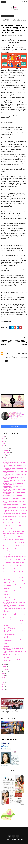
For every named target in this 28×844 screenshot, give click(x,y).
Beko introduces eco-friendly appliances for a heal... (15, 475)
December (6, 447)
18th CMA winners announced (11, 555)
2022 (3, 443)
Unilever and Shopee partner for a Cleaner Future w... (14, 599)
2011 (3, 689)
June (4, 457)
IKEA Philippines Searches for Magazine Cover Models (13, 563)
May (4, 664)
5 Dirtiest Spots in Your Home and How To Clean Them (14, 490)
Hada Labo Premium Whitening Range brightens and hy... (13, 502)
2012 (3, 688)
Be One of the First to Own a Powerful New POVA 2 (14, 642)
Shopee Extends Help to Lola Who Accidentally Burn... (12, 633)
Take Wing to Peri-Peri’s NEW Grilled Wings (14, 532)
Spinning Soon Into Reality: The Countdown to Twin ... (14, 636)
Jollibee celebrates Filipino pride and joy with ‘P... (15, 572)
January (5, 671)
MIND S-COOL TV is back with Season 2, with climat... (15, 656)
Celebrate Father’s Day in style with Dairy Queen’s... (14, 602)
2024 (3, 440)
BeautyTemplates (18, 839)
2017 (3, 679)
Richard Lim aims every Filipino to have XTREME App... (13, 618)
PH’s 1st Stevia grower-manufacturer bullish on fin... (15, 557)
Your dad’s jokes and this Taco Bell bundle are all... (14, 624)
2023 (3, 442)
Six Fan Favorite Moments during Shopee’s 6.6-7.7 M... (14, 587)
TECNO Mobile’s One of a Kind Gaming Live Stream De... (14, 596)
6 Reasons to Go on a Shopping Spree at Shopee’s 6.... (14, 659)
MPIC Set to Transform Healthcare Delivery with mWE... (14, 468)
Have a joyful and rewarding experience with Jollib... (15, 511)
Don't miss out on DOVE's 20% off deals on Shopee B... (14, 459)
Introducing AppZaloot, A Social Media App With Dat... (14, 621)
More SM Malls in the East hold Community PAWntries (14, 493)
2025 (3, 438)
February (5, 669)
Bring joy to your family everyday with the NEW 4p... (14, 523)
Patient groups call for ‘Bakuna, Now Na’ (14, 608)
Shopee (9, 19)
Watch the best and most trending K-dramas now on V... (13, 484)
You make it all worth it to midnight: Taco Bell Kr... (14, 543)
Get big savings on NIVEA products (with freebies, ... (14, 615)
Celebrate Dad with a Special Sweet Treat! (14, 613)
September (6, 452)
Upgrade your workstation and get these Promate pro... (14, 639)
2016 (3, 681)
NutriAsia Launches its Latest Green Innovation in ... (13, 569)
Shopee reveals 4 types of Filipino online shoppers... (14, 499)
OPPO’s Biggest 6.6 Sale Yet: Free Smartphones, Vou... (12, 627)
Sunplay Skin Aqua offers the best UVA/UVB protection (14, 508)
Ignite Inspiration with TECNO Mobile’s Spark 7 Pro (15, 560)
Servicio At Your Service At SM (11, 654)
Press (5, 19)
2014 (3, 684)
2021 (3, 445)
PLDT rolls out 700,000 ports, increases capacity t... (13, 605)
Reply (6, 361)
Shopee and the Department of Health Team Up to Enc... (15, 581)
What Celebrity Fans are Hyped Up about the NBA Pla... (15, 514)
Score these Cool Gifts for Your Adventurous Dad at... (15, 566)
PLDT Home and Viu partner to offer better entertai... (14, 593)
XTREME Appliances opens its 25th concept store (14, 651)
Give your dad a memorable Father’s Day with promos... (14, 546)
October (5, 450)
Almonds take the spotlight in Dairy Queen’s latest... (15, 505)
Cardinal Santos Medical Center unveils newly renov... (13, 540)
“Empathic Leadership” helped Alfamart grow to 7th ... (14, 534)
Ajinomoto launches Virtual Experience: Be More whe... (14, 517)
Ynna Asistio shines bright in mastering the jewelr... (15, 471)
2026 (3, 436)
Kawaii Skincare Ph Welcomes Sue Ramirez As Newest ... (14, 645)
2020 (3, 673)
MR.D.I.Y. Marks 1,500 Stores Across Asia (14, 662)
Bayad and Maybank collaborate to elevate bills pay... (14, 610)
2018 (3, 677)
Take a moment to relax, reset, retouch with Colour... (15, 575)
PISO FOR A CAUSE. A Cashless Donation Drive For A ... (15, 465)
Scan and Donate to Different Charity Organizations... (13, 487)
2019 (3, 675)
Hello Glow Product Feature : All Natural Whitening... (13, 526)
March (5, 668)
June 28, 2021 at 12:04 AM (22, 353)
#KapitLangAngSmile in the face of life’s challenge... (14, 496)
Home (2, 19)
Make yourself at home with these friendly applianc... (14, 578)
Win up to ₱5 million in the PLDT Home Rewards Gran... (13, 478)
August (5, 454)
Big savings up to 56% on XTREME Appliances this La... (15, 630)
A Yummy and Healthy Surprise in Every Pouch (13, 590)
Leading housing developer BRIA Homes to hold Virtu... (14, 537)
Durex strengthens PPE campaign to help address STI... (14, 481)
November (6, 448)
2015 (3, 682)
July (4, 456)
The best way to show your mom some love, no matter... (15, 584)
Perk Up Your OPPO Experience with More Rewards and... (14, 520)
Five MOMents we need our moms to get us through (15, 549)
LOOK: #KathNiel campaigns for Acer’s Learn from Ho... (15, 552)
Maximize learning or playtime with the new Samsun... (15, 529)
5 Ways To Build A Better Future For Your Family (14, 462)
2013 (3, 686)
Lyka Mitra (7, 353)
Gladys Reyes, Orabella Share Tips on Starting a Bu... (13, 648)
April (4, 666)
